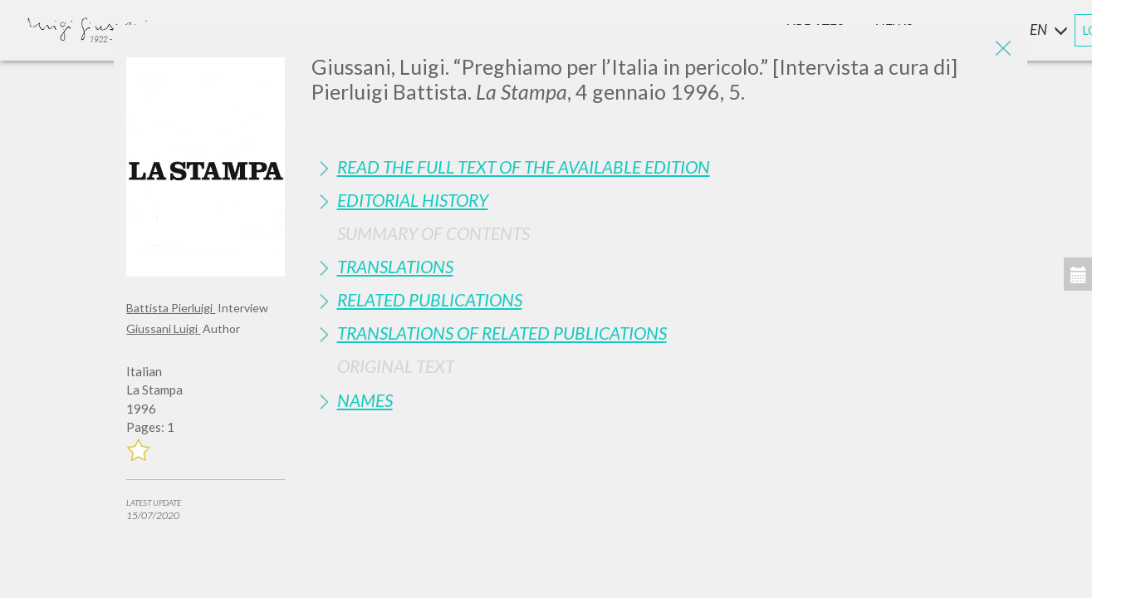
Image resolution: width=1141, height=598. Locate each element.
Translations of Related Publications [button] (502, 332)
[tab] (663, 166)
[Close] (1002, 49)
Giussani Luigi (163, 328)
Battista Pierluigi (170, 308)
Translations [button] (395, 266)
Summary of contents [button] (433, 233)
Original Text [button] (395, 365)
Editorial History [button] (412, 199)
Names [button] (365, 399)
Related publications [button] (429, 299)
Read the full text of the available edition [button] (523, 166)
